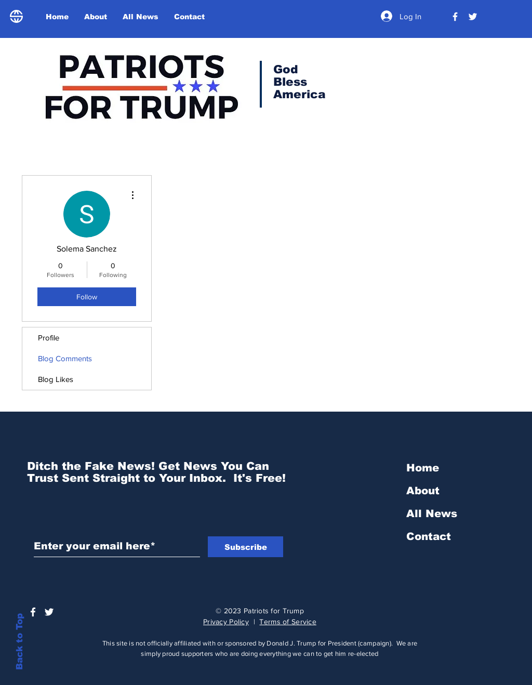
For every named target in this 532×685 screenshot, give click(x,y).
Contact (428, 536)
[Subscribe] (245, 546)
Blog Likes (55, 379)
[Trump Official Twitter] (472, 16)
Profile (48, 337)
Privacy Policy (226, 621)
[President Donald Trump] (455, 16)
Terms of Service (287, 621)
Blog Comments (65, 358)
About (423, 490)
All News (431, 513)
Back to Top (19, 641)
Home (422, 467)
